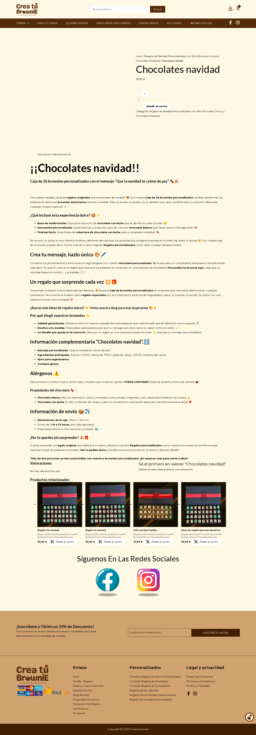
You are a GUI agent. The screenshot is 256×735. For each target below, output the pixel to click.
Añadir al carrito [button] (65, 541)
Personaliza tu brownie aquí (186, 267)
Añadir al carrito (157, 106)
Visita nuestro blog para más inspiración (119, 308)
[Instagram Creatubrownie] (238, 23)
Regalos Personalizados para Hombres (154, 695)
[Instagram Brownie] (148, 595)
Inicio (139, 56)
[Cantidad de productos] (145, 94)
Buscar (157, 9)
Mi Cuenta (79, 713)
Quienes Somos (82, 690)
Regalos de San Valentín (145, 690)
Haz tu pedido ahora (93, 450)
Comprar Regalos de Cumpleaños (151, 686)
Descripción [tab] (44, 154)
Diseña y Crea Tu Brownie (89, 686)
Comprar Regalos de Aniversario (149, 681)
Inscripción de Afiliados (87, 704)
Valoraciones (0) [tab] (62, 154)
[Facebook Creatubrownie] (230, 23)
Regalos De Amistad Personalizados (152, 699)
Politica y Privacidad (198, 686)
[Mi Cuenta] (230, 9)
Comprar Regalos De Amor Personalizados (156, 677)
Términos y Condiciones (201, 681)
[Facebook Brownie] (107, 595)
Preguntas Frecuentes (87, 699)
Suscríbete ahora (223, 632)
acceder (153, 469)
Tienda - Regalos (83, 681)
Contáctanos (81, 708)
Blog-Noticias (81, 695)
